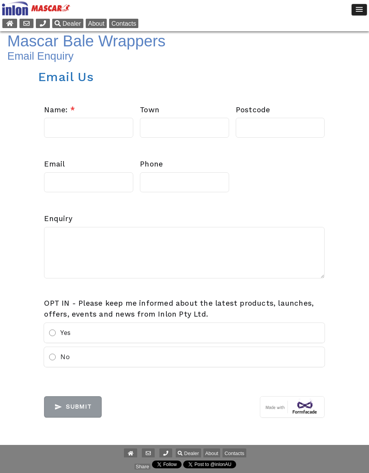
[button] (165, 453)
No (64, 357)
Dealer (68, 23)
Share (142, 466)
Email (54, 164)
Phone (151, 164)
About (96, 23)
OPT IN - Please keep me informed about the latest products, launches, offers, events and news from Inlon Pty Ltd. (179, 309)
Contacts (123, 23)
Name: (59, 110)
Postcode (253, 110)
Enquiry (58, 218)
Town (149, 110)
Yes (65, 333)
